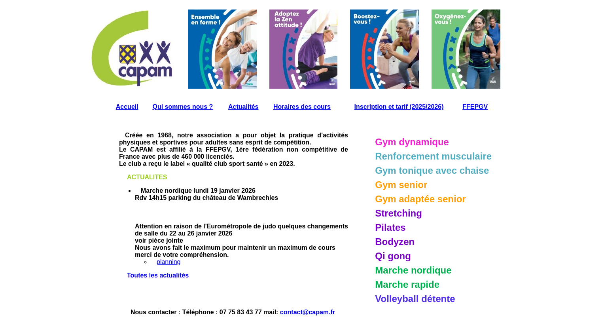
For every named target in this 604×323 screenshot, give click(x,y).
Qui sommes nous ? (182, 106)
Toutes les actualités (158, 275)
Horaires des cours (302, 106)
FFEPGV (475, 106)
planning (169, 261)
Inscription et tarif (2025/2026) (399, 106)
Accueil (127, 106)
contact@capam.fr (307, 312)
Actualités (243, 106)
